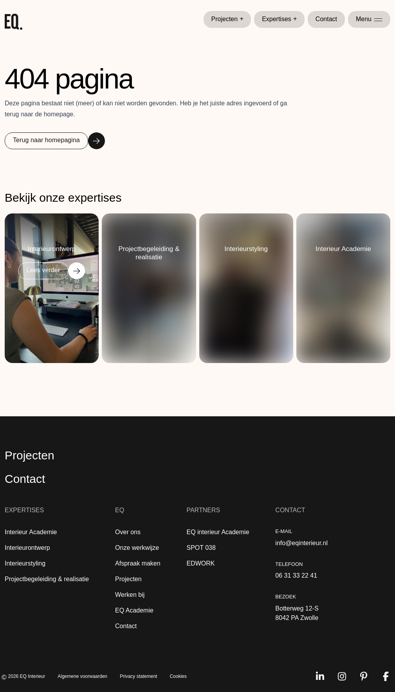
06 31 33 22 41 (296, 575)
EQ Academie (134, 610)
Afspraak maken (138, 563)
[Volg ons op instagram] (342, 676)
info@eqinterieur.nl (301, 543)
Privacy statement (138, 676)
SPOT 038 (200, 547)
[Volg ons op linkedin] (320, 676)
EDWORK (200, 563)
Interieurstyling (25, 563)
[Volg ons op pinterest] (364, 676)
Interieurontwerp (27, 547)
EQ (119, 510)
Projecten (227, 19)
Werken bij (129, 594)
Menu (369, 19)
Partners (203, 510)
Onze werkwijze (137, 547)
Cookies (178, 676)
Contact (326, 19)
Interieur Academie (31, 532)
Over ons (128, 532)
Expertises (279, 19)
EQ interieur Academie (217, 532)
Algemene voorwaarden (82, 676)
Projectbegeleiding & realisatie (47, 579)
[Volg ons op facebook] (385, 676)
